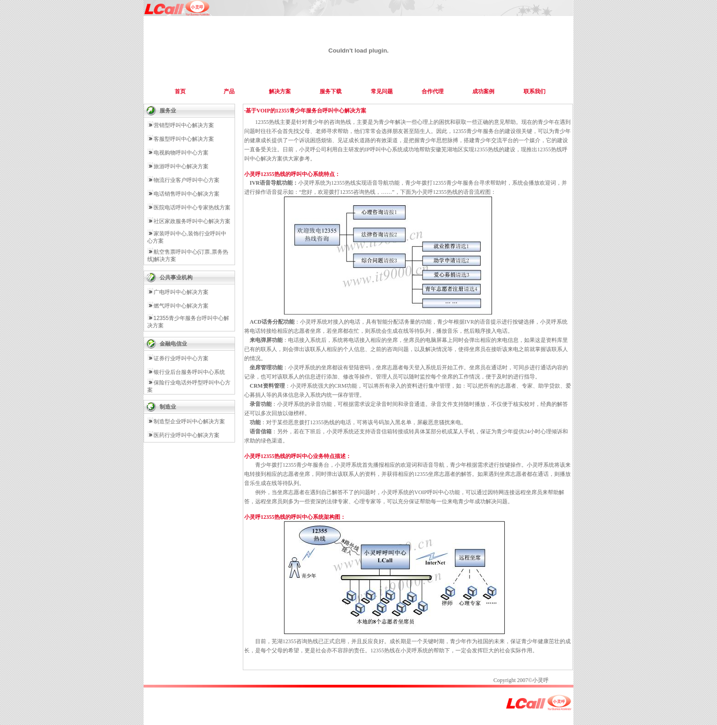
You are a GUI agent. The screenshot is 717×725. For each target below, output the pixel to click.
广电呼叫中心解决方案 (181, 292)
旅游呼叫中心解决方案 (181, 166)
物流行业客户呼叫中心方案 (186, 180)
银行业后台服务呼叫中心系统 (189, 372)
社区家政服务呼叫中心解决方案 (192, 221)
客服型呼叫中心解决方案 (184, 139)
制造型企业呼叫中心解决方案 (189, 421)
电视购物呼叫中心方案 (181, 152)
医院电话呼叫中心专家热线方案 (192, 207)
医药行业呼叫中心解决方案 (186, 435)
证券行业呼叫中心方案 (181, 358)
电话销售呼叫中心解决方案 (186, 194)
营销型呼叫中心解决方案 (184, 125)
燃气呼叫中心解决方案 (181, 306)
